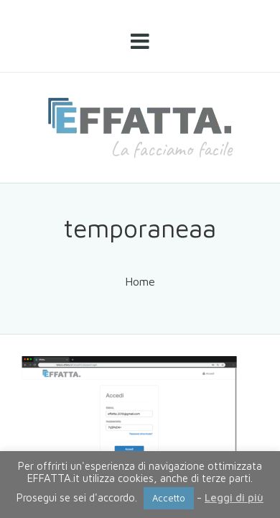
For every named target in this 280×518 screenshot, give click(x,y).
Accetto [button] (168, 498)
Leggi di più (234, 497)
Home (140, 281)
